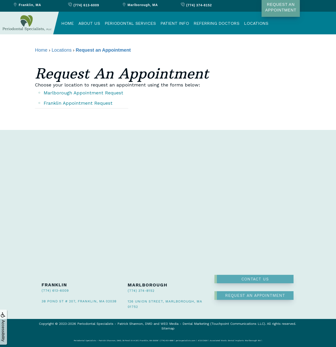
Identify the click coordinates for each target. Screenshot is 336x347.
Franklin (27, 5)
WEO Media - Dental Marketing (185, 324)
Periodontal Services (130, 23)
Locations (256, 23)
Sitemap (168, 328)
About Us (89, 23)
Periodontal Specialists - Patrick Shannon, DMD (114, 324)
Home (67, 23)
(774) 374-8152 (137, 291)
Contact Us (255, 267)
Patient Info (175, 23)
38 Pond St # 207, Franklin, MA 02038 (73, 300)
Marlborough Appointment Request (83, 93)
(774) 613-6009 (52, 291)
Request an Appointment (255, 283)
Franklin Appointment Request (78, 103)
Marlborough (140, 5)
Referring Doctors (216, 23)
